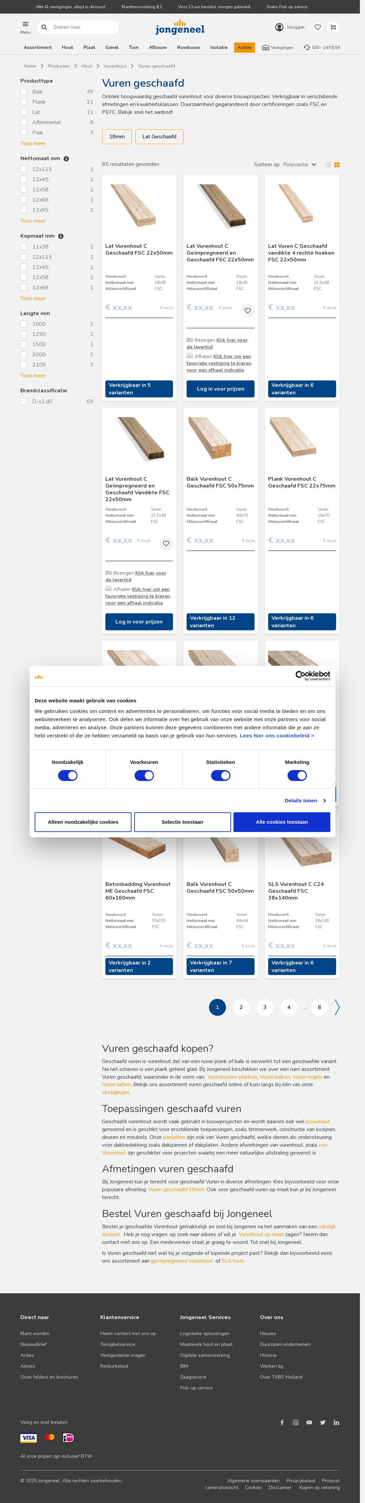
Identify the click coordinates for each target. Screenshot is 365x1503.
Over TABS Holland (281, 1377)
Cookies (253, 1487)
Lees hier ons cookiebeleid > (277, 735)
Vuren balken (275, 1077)
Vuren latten (116, 1084)
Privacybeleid (300, 1481)
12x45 (40, 179)
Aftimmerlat (46, 122)
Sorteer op (267, 164)
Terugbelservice (117, 1344)
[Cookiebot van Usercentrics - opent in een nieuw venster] (300, 676)
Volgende (337, 1007)
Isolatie (218, 47)
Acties (244, 47)
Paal (37, 132)
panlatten (174, 1137)
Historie (268, 1355)
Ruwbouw (188, 47)
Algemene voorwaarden (253, 1481)
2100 (39, 364)
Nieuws (268, 1333)
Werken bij (271, 1366)
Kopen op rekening (319, 1487)
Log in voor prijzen (220, 389)
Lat (36, 112)
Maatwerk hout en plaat (206, 1344)
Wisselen (331, 164)
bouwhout (318, 1121)
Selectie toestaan (183, 822)
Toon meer (33, 143)
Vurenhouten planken (232, 1077)
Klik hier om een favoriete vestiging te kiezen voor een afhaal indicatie (219, 363)
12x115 (42, 169)
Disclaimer (280, 1487)
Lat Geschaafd (159, 136)
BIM (184, 1366)
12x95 (40, 210)
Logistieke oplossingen (204, 1333)
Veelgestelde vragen (122, 1355)
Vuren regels (308, 1077)
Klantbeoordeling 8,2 (142, 7)
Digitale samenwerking (205, 1355)
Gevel (112, 47)
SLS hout (232, 1261)
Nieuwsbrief (33, 1344)
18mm (117, 136)
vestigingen (115, 1092)
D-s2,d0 (43, 401)
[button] (25, 27)
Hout (67, 47)
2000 (39, 354)
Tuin (134, 47)
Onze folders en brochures (49, 1377)
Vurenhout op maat (261, 1234)
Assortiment (38, 47)
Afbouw (158, 47)
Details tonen (301, 800)
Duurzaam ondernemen (285, 1344)
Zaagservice (193, 1377)
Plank (39, 102)
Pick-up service (196, 1388)
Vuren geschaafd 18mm (176, 1189)
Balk (37, 91)
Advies (27, 1366)
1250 (39, 334)
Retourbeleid (114, 1366)
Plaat (89, 47)
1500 (39, 344)
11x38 (40, 246)
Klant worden (35, 1333)
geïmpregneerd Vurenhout (182, 1261)
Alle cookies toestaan (282, 822)
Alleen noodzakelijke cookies (83, 822)
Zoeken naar (44, 27)
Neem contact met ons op (128, 1333)
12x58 (40, 189)
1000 (39, 324)
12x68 (40, 200)
